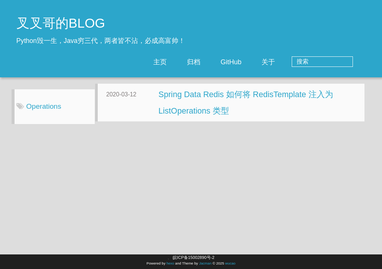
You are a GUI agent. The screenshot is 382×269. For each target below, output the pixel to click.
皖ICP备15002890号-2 (193, 257)
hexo (170, 263)
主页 (190, 62)
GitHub (261, 62)
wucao (230, 263)
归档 (224, 62)
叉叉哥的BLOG (60, 23)
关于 (298, 62)
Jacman (205, 263)
